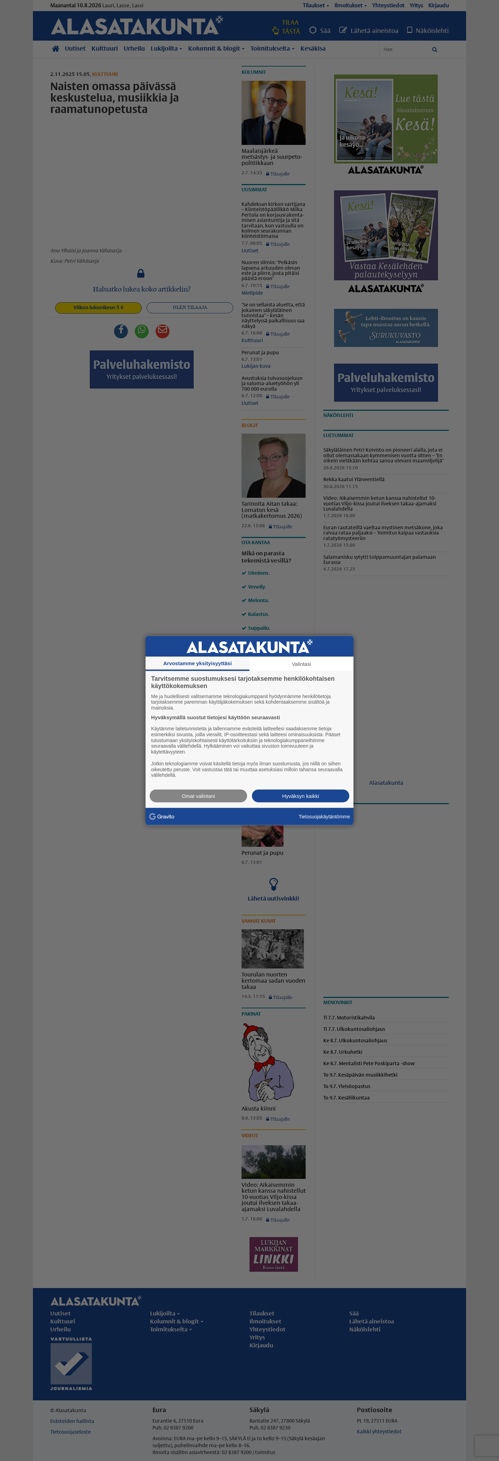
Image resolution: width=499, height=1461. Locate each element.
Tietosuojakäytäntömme (324, 816)
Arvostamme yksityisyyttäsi (197, 663)
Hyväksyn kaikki (300, 796)
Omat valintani (198, 796)
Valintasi (301, 664)
